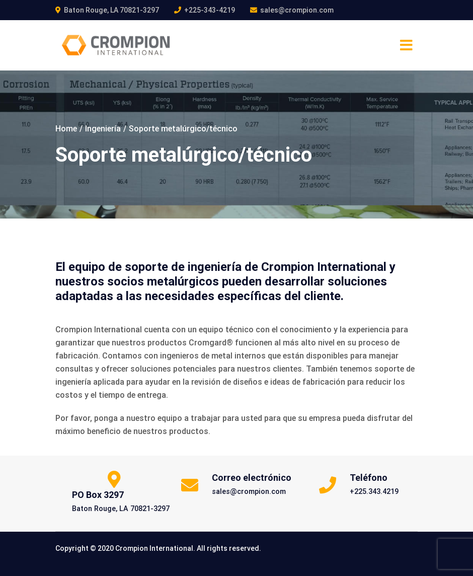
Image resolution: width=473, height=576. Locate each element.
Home (66, 128)
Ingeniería (103, 128)
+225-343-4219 (209, 10)
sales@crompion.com (297, 10)
